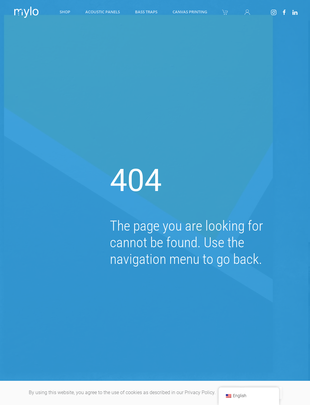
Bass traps (146, 12)
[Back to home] (25, 12)
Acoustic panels (102, 12)
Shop (65, 12)
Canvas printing (190, 12)
